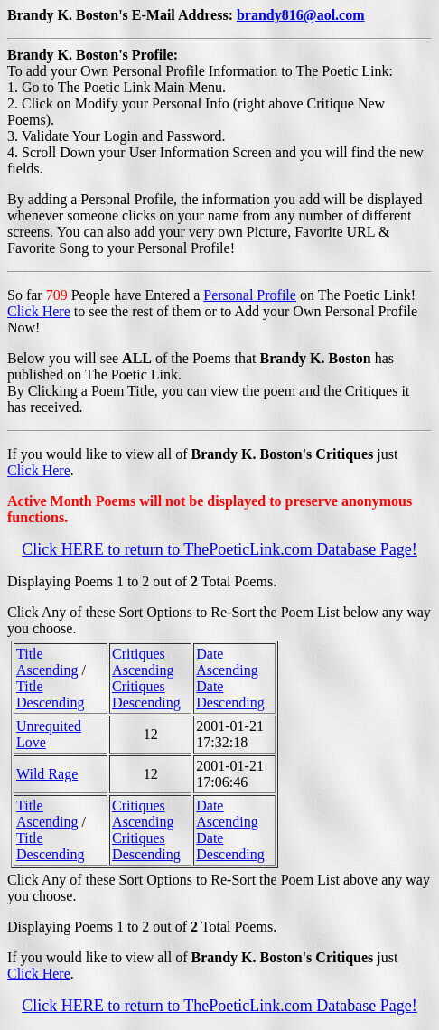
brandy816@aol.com (301, 15)
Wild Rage (47, 774)
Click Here (38, 311)
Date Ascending (226, 662)
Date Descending (230, 694)
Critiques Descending (146, 694)
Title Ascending (47, 662)
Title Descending (50, 694)
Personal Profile (249, 295)
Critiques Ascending (142, 662)
